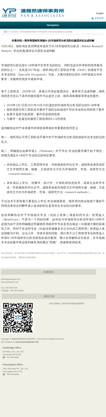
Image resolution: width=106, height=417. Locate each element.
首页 (5, 32)
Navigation (53, 25)
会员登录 (99, 18)
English (100, 13)
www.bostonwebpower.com (27, 342)
